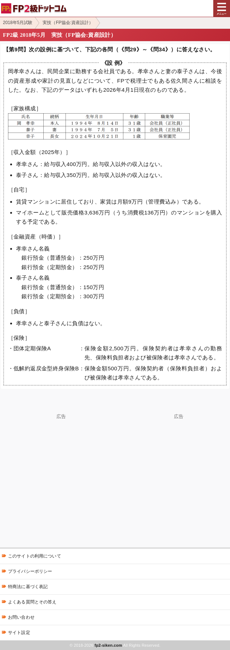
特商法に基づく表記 (28, 586)
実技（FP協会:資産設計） (68, 22)
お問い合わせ (21, 617)
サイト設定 (19, 632)
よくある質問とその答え (32, 601)
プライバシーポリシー (30, 571)
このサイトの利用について (34, 556)
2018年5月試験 (17, 22)
